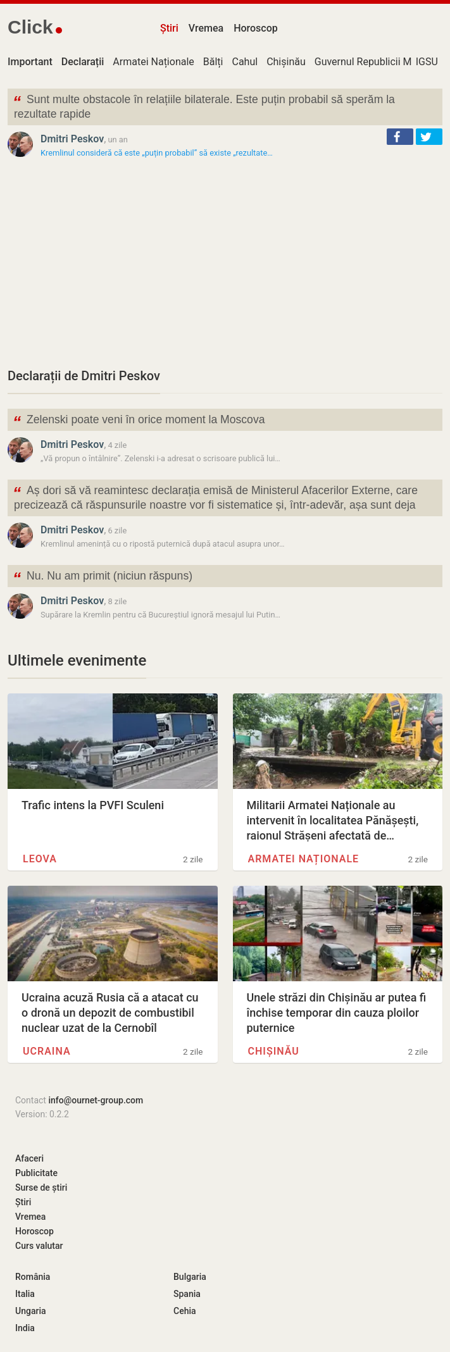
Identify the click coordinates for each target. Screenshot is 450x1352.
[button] (400, 136)
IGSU (427, 62)
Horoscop (256, 28)
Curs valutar (39, 1246)
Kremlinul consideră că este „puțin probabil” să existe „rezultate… (157, 153)
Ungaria (30, 1311)
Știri (169, 28)
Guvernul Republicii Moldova (378, 62)
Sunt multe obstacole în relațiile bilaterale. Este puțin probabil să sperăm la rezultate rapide (204, 105)
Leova (40, 859)
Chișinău (286, 62)
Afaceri (29, 1158)
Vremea (206, 28)
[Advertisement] (225, 262)
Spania (187, 1294)
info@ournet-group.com (95, 1100)
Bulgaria (189, 1277)
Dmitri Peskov (72, 139)
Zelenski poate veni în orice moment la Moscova (139, 421)
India (25, 1328)
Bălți (213, 62)
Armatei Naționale (153, 62)
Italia (25, 1294)
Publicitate (36, 1173)
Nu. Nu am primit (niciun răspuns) (102, 577)
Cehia (184, 1311)
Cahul (245, 62)
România (32, 1277)
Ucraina (47, 1051)
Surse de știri (41, 1187)
